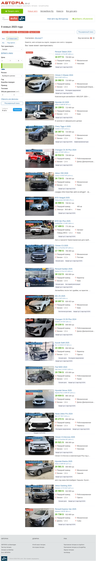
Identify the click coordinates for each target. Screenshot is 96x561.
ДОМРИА (35, 538)
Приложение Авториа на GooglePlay (75, 547)
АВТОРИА (4, 538)
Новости (59, 11)
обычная (38, 38)
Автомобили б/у (46, 11)
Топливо (4, 88)
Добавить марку (7, 53)
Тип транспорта (7, 46)
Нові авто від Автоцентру (57, 19)
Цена (3, 57)
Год (2, 79)
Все (3, 38)
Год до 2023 (22, 32)
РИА (65, 538)
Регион (4, 72)
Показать (17, 109)
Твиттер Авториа (6, 547)
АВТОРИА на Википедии (8, 544)
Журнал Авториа (69, 550)
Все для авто (71, 11)
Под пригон (11, 43)
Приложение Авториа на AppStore (74, 544)
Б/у (3, 43)
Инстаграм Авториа (38, 547)
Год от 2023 (34, 32)
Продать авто (12, 11)
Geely (4, 32)
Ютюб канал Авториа (38, 544)
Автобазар (67, 552)
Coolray (12, 32)
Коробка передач (8, 82)
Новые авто (33, 11)
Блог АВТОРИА (5, 552)
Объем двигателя (10, 91)
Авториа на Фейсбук (7, 550)
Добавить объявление (83, 19)
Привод (4, 85)
